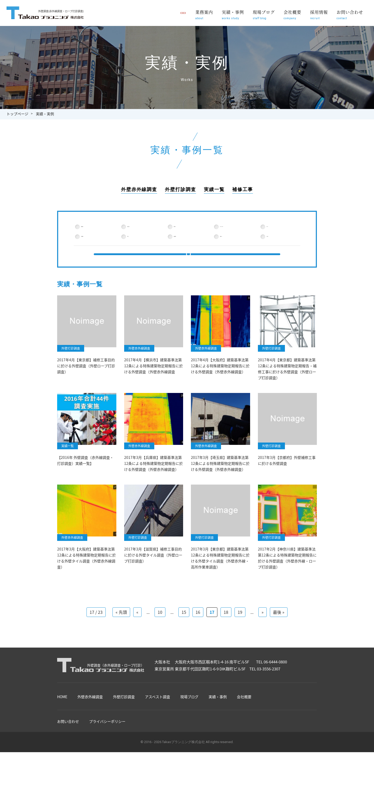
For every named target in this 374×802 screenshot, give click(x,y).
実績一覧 (214, 189)
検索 (187, 266)
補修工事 (242, 189)
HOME (62, 718)
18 (226, 633)
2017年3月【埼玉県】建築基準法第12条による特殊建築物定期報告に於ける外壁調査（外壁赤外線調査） (220, 483)
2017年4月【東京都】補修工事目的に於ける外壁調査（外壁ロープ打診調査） (86, 384)
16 (198, 633)
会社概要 (292, 14)
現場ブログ (264, 14)
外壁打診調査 (180, 189)
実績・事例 (233, 14)
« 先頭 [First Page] (121, 633)
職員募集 (165, 13)
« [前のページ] (137, 633)
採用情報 (319, 14)
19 (240, 633)
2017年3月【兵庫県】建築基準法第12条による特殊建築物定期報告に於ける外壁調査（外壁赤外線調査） (153, 483)
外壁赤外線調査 (139, 189)
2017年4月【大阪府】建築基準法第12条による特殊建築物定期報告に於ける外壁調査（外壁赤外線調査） (220, 384)
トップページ (17, 113)
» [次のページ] (263, 633)
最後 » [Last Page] (278, 633)
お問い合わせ (350, 14)
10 (160, 633)
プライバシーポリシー (107, 742)
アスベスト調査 (157, 718)
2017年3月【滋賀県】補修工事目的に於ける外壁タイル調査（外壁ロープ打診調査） (153, 575)
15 (184, 633)
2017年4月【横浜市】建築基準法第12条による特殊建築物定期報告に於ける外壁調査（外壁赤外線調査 (153, 384)
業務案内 (204, 14)
